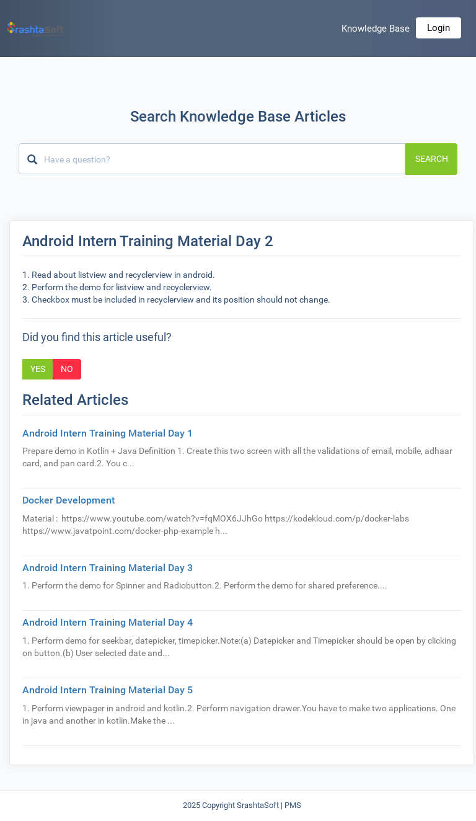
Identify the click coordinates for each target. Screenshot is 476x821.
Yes (37, 369)
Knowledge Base (376, 28)
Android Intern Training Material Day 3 (107, 568)
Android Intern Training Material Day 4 (107, 622)
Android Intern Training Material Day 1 (107, 433)
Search (431, 159)
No (67, 369)
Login (438, 27)
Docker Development (68, 500)
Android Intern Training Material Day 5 (107, 690)
